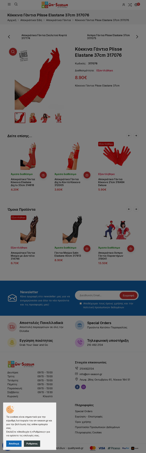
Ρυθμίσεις (32, 443)
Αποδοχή (14, 443)
